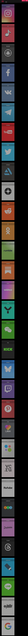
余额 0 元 (23, 0)
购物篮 (27, 0)
